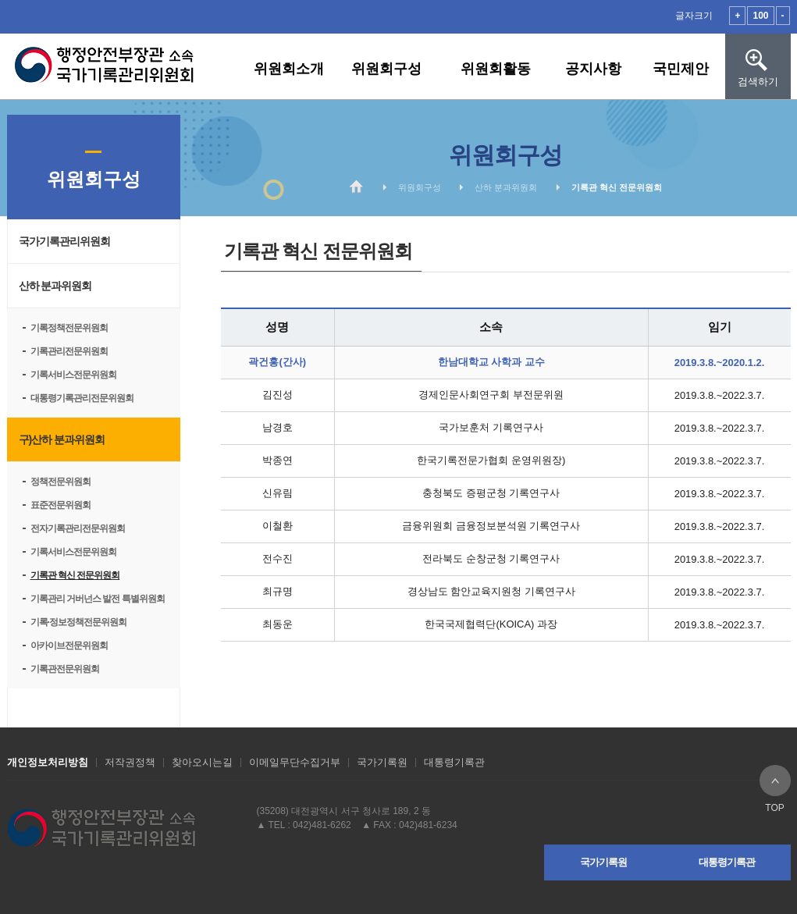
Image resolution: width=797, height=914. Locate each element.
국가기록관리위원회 (64, 241)
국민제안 (681, 68)
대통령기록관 (454, 762)
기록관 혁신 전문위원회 (75, 575)
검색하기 (758, 51)
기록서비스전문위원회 (73, 374)
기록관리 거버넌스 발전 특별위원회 (97, 598)
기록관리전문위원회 (69, 351)
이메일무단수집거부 (294, 762)
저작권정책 (130, 762)
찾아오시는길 (202, 762)
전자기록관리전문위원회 (77, 528)
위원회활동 (496, 68)
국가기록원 (382, 762)
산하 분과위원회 (55, 285)
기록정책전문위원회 (69, 327)
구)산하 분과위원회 (62, 439)
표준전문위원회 (60, 505)
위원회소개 (289, 68)
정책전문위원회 (60, 481)
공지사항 (593, 68)
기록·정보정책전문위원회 (78, 622)
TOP (775, 780)
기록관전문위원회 (64, 668)
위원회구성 (386, 68)
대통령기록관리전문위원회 (81, 398)
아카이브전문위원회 (69, 645)
